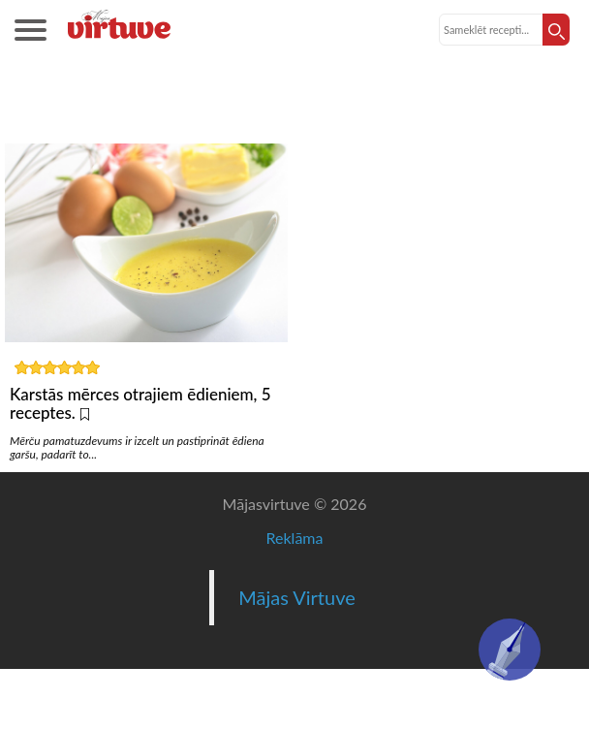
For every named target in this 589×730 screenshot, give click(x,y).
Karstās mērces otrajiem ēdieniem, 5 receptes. (140, 403)
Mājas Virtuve (297, 597)
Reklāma (295, 537)
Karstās (295, 109)
